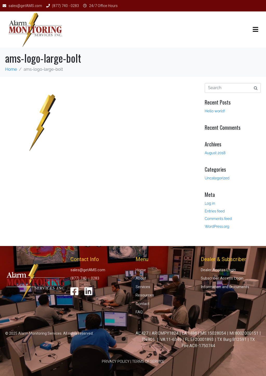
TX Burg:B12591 (232, 339)
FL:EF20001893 (199, 339)
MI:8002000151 (243, 333)
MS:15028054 (213, 333)
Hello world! (215, 111)
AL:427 (142, 333)
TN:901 (148, 339)
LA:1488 (189, 333)
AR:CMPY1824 (165, 333)
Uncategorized (217, 178)
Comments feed (218, 219)
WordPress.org (217, 226)
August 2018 (215, 153)
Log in (210, 203)
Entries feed (215, 211)
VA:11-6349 (171, 339)
